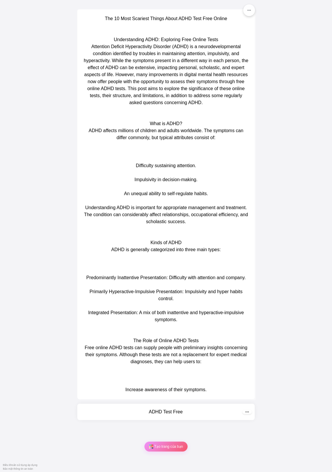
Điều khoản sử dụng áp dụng (20, 465)
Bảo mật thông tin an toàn (18, 468)
